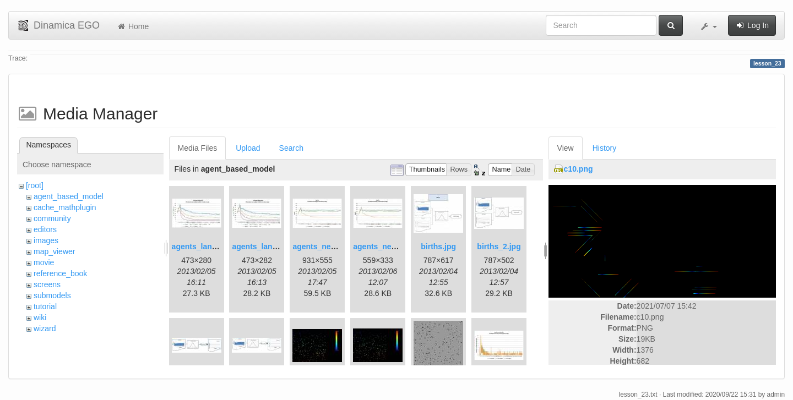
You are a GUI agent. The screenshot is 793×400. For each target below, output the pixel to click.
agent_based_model (69, 196)
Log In (752, 25)
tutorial (45, 306)
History (605, 148)
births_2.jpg (498, 246)
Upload (248, 148)
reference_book (60, 273)
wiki (40, 317)
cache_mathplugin (65, 207)
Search (291, 148)
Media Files (198, 148)
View (565, 148)
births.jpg (438, 246)
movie (44, 262)
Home (132, 26)
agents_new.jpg (321, 246)
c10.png (578, 169)
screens (47, 284)
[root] (35, 185)
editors (45, 229)
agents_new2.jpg (384, 246)
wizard (45, 328)
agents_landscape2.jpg (274, 246)
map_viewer (54, 251)
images (46, 240)
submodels (52, 295)
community (52, 218)
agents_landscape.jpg (212, 246)
